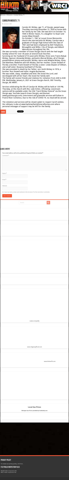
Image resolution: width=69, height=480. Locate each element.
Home (2, 15)
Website (4, 186)
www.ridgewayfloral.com (34, 338)
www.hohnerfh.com (49, 361)
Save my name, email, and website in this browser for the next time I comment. (27, 192)
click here (20, 464)
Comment (5, 155)
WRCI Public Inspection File (8, 472)
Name (4, 173)
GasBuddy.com (43, 410)
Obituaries (9, 15)
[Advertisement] (34, 132)
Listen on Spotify (34, 306)
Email (4, 179)
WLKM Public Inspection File (9, 471)
